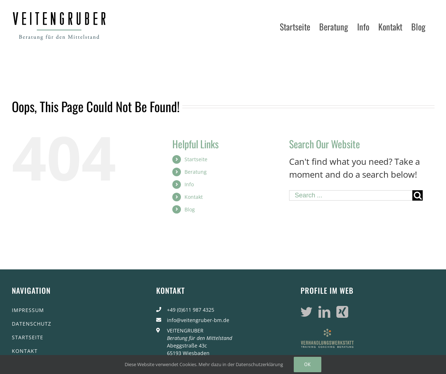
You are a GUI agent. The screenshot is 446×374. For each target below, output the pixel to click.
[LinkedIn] (324, 312)
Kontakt (193, 196)
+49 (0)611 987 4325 (190, 309)
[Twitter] (306, 312)
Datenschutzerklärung (259, 364)
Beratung (195, 171)
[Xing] (342, 312)
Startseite (195, 159)
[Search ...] (350, 195)
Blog (189, 209)
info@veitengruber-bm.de (198, 320)
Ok (307, 364)
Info (189, 184)
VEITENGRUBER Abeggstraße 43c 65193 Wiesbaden (199, 341)
